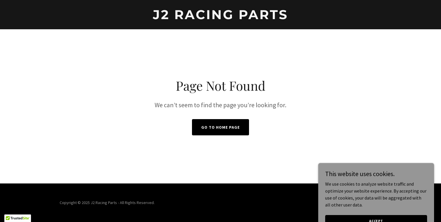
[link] (221, 17)
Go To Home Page (220, 127)
